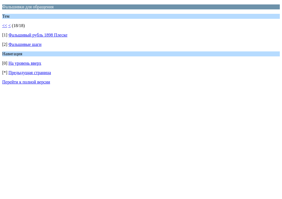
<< (4, 25)
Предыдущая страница (30, 72)
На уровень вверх (25, 63)
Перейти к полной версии (26, 82)
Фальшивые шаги (25, 44)
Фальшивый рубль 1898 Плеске (38, 35)
